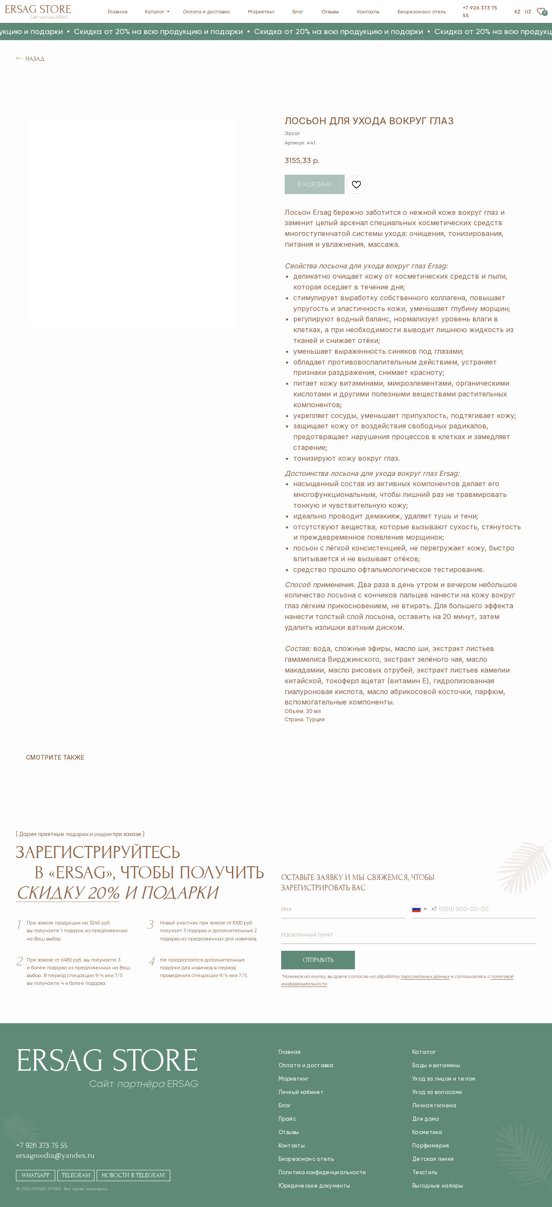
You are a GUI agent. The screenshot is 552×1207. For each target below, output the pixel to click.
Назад (34, 59)
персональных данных (425, 976)
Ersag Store (38, 9)
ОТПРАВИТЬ (318, 960)
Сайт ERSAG (49, 17)
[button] (256, 31)
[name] (343, 909)
